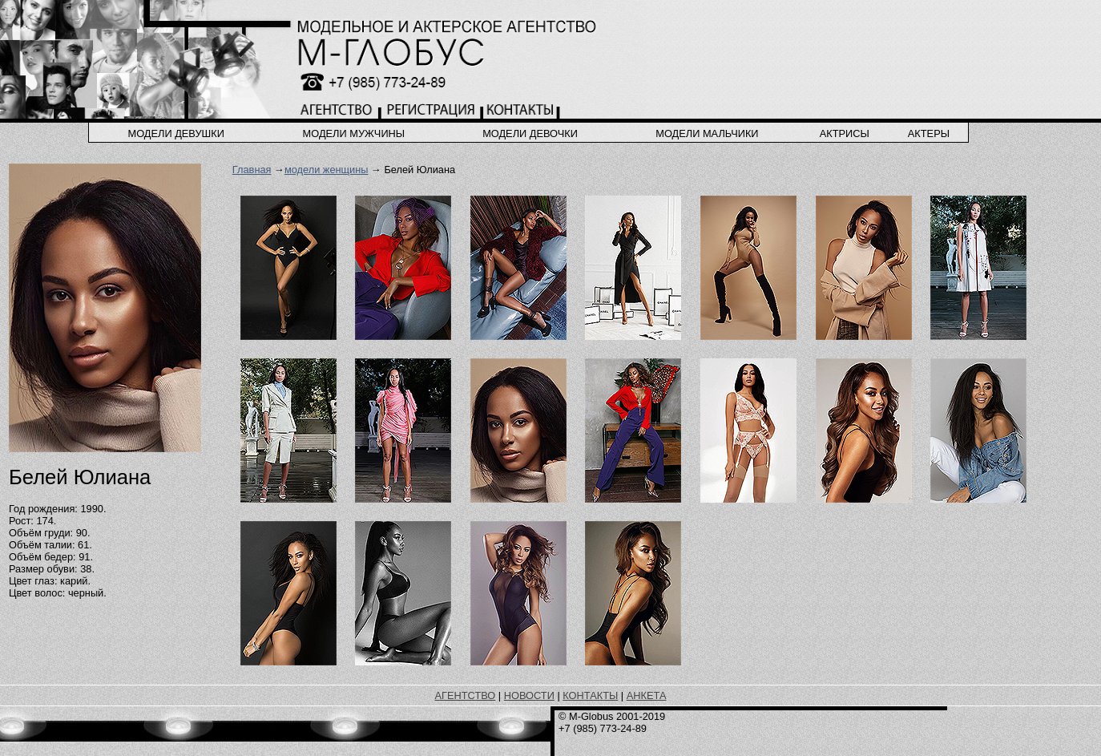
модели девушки (175, 133)
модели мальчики (706, 133)
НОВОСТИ (529, 695)
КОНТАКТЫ (590, 695)
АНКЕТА (647, 695)
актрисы (844, 133)
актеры (929, 133)
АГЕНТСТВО (465, 695)
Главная (252, 170)
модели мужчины (354, 133)
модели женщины (326, 170)
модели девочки (530, 133)
